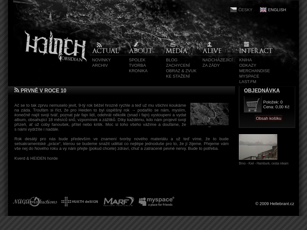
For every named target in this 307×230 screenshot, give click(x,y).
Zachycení (178, 65)
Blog (171, 59)
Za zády (211, 65)
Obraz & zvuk (181, 70)
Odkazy (247, 65)
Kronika (138, 70)
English (277, 9)
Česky (245, 9)
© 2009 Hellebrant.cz (274, 203)
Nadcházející (217, 59)
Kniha (245, 59)
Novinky (101, 59)
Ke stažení (178, 76)
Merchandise (254, 70)
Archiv (100, 65)
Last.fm (247, 81)
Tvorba (137, 65)
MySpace (249, 76)
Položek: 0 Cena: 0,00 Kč (276, 104)
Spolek (137, 59)
